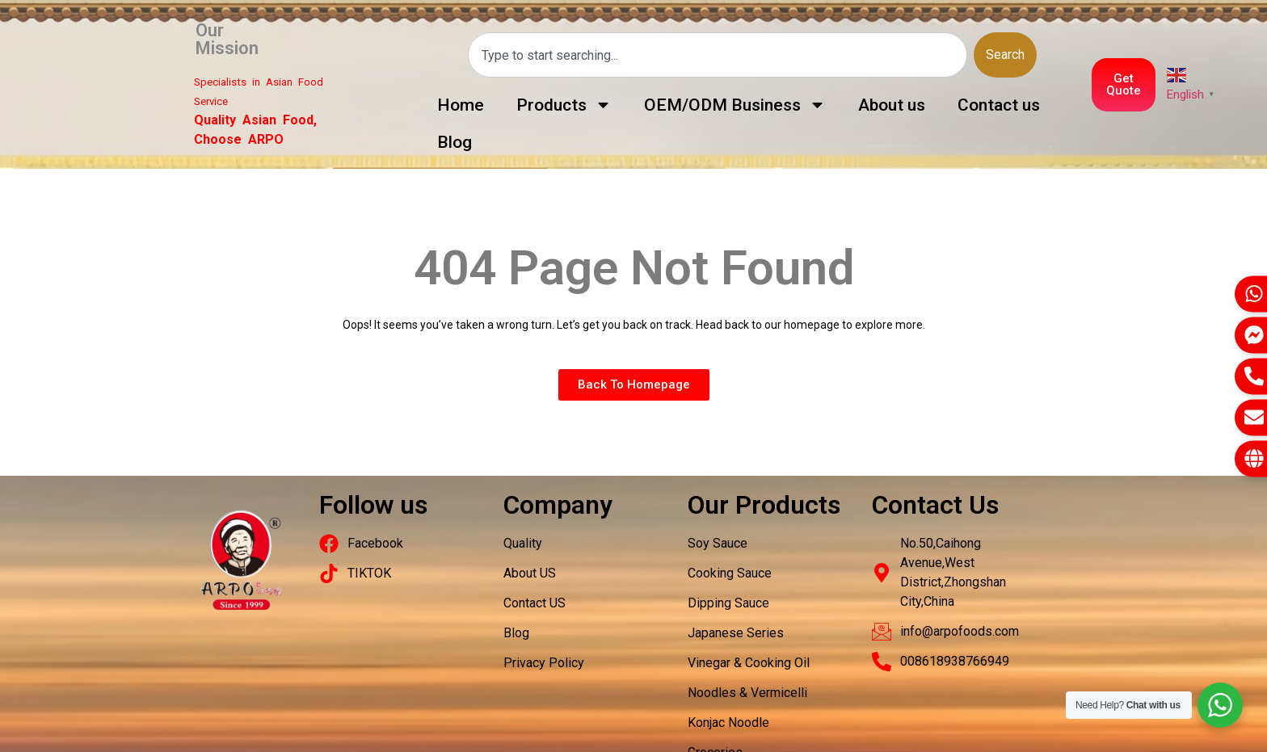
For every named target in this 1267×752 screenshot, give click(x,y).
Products (564, 104)
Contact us (999, 105)
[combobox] (717, 55)
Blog (454, 142)
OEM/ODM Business (735, 104)
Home (460, 105)
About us (891, 105)
